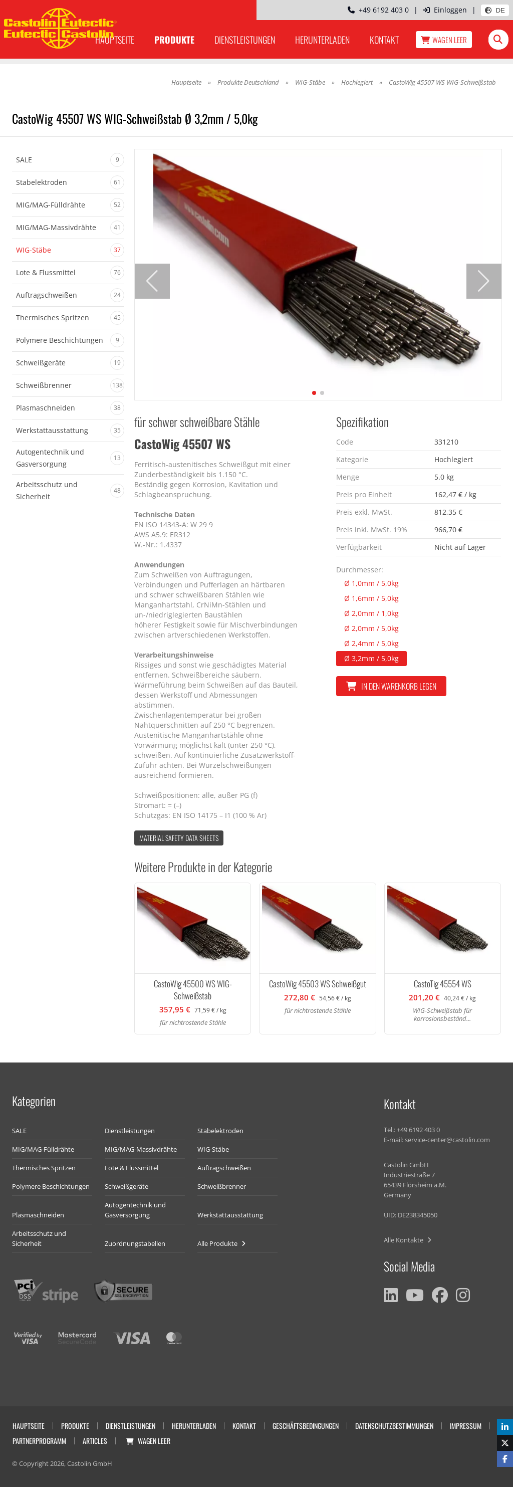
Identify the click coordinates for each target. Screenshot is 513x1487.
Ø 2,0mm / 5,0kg (371, 628)
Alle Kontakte (407, 1239)
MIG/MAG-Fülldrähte (43, 1149)
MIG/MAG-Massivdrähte (141, 1149)
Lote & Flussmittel (131, 1167)
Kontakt (384, 39)
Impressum (465, 1425)
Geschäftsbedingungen (306, 1425)
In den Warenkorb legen (391, 686)
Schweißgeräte (126, 1186)
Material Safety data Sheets (178, 837)
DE (495, 10)
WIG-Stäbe (310, 82)
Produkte (174, 39)
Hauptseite (186, 82)
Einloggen (445, 10)
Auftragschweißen (224, 1167)
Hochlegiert (357, 82)
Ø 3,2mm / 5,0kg (371, 658)
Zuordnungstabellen (135, 1243)
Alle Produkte (221, 1243)
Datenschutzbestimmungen (394, 1425)
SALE (19, 1130)
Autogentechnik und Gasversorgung (135, 1209)
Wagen (444, 39)
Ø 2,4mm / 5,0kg (371, 643)
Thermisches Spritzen (44, 1167)
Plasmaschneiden (38, 1214)
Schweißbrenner (221, 1186)
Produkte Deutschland (248, 82)
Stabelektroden (220, 1130)
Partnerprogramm (39, 1440)
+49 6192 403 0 (378, 10)
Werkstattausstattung (230, 1214)
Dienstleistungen (244, 39)
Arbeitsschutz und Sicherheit (39, 1238)
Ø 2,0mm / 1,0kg (371, 613)
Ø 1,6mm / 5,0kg (371, 598)
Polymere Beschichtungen (51, 1186)
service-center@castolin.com (447, 1139)
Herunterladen (322, 39)
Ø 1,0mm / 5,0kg (371, 583)
